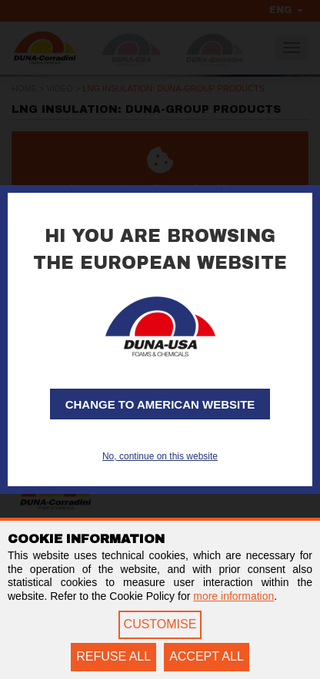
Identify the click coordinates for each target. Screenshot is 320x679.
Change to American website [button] (160, 404)
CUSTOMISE (160, 624)
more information (233, 596)
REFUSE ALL (113, 656)
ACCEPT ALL (206, 656)
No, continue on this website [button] (160, 456)
